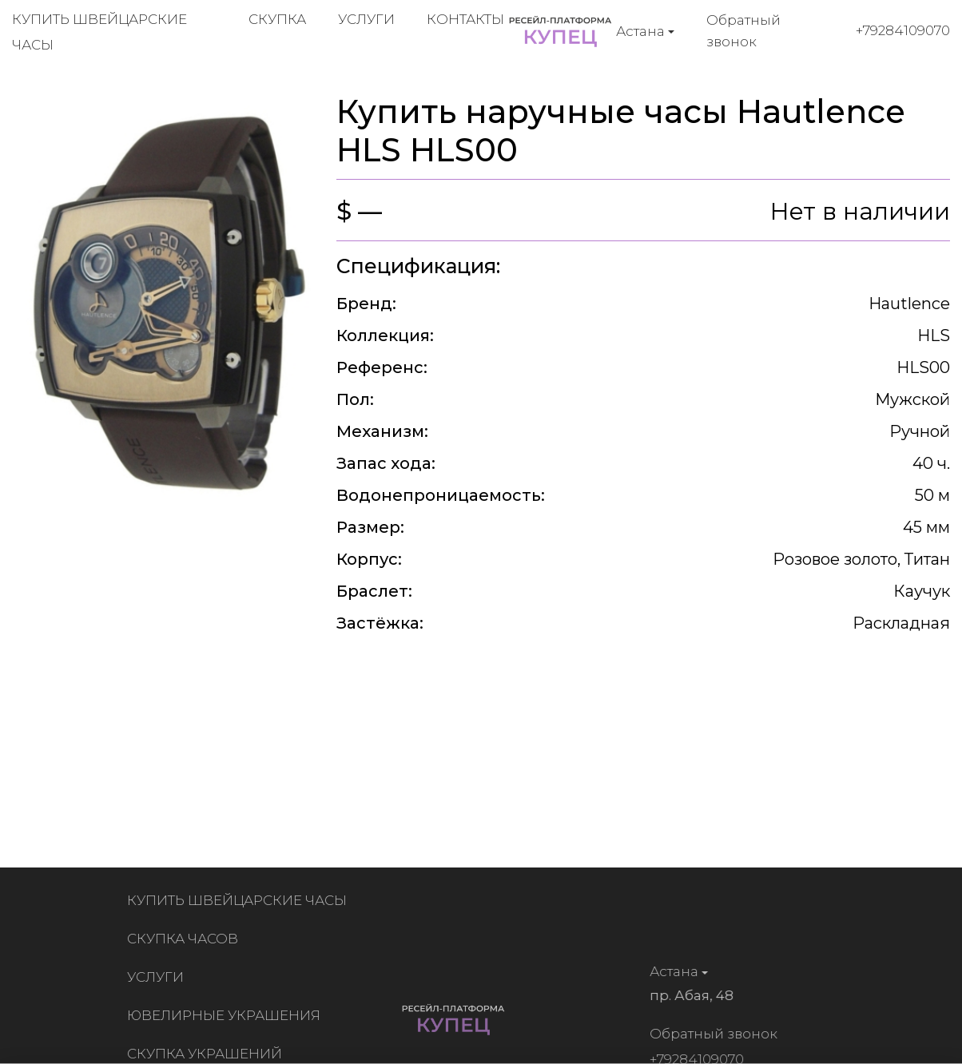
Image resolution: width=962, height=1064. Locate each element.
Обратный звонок (743, 31)
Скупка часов (185, 939)
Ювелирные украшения (227, 1015)
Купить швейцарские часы (240, 900)
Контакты (465, 19)
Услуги (366, 19)
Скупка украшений (207, 1054)
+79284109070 (903, 30)
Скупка (277, 19)
